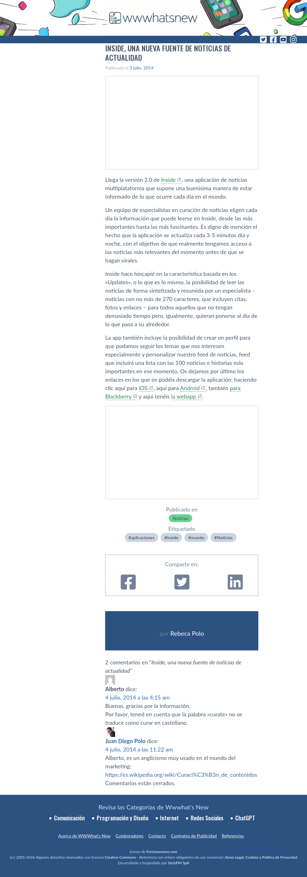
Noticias (180, 518)
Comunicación (69, 818)
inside (172, 537)
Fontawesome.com (161, 851)
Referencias (233, 835)
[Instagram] (293, 39)
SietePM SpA (178, 862)
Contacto (157, 835)
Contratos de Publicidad (194, 835)
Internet (169, 818)
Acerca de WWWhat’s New (84, 835)
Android (190, 387)
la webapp (183, 396)
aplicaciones (142, 537)
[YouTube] (283, 39)
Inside (168, 179)
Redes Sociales (207, 818)
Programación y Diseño (123, 818)
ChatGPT (245, 818)
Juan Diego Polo (125, 741)
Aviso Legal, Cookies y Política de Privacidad (261, 857)
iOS (143, 387)
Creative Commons (120, 857)
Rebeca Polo (187, 633)
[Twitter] (263, 39)
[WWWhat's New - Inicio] (153, 18)
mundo (197, 537)
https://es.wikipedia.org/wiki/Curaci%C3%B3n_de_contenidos (181, 774)
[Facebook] (273, 39)
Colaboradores (130, 835)
